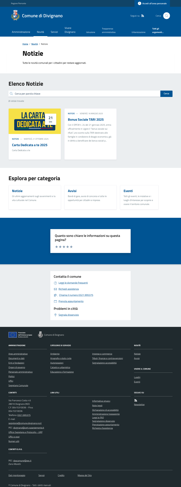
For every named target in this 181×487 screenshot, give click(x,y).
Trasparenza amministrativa (109, 30)
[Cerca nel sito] (165, 15)
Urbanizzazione (139, 32)
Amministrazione (21, 32)
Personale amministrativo (20, 372)
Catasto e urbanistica (60, 367)
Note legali (97, 405)
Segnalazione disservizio (103, 421)
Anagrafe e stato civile (60, 358)
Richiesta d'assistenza (102, 428)
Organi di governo (16, 367)
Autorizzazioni (56, 362)
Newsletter (139, 404)
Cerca (166, 93)
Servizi (54, 32)
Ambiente (55, 353)
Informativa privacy (101, 401)
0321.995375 (24, 415)
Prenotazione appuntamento (105, 424)
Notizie (15, 138)
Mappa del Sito (85, 475)
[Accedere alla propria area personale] (152, 3)
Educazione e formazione (62, 372)
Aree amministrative (18, 353)
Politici (11, 376)
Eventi (137, 381)
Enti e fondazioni (16, 362)
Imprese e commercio (102, 353)
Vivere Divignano (70, 30)
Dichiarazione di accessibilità (105, 410)
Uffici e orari (14, 436)
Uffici (10, 381)
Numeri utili (13, 441)
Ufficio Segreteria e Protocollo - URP (25, 432)
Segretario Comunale (18, 385)
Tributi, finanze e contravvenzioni (107, 358)
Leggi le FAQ (98, 417)
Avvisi (137, 358)
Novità (40, 32)
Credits (61, 475)
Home (25, 44)
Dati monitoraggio (16, 475)
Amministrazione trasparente (106, 414)
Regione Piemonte (18, 3)
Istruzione (90, 32)
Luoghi (137, 377)
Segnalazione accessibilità (104, 362)
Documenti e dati (16, 358)
